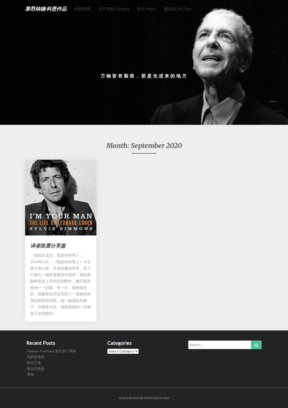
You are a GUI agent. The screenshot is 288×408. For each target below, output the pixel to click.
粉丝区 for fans (178, 8)
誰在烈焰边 (36, 368)
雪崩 (30, 374)
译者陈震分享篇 (48, 246)
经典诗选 (82, 8)
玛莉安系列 (36, 357)
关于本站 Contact (113, 8)
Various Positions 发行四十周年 (51, 351)
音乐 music (146, 8)
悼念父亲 (34, 363)
